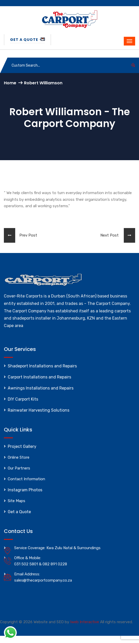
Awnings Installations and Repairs (40, 388)
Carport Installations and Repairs (39, 377)
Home (10, 83)
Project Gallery (22, 446)
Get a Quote (27, 39)
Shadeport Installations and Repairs (42, 366)
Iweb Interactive (84, 622)
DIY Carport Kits (23, 399)
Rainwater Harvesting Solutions (38, 410)
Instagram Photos (25, 489)
